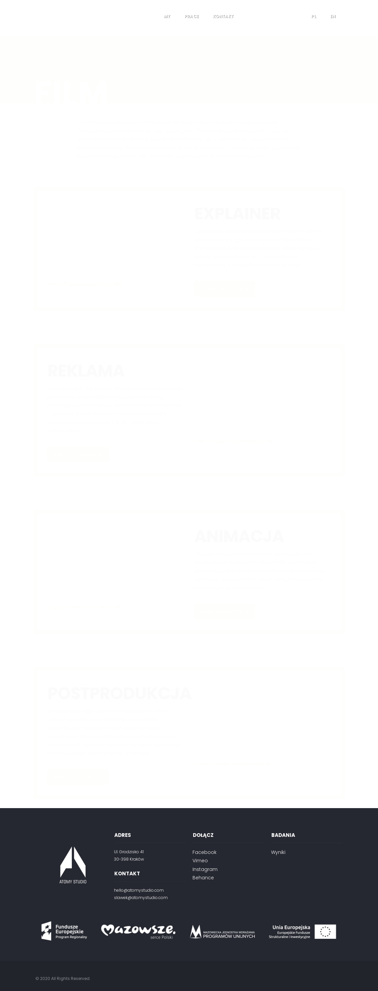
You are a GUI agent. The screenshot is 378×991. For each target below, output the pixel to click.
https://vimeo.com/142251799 (84, 248)
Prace (191, 16)
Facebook (205, 852)
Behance (203, 877)
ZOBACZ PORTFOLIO (225, 253)
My (167, 16)
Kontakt (223, 16)
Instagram (205, 869)
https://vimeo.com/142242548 (232, 728)
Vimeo (200, 860)
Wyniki (278, 852)
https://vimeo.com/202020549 (233, 405)
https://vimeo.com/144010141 (83, 571)
